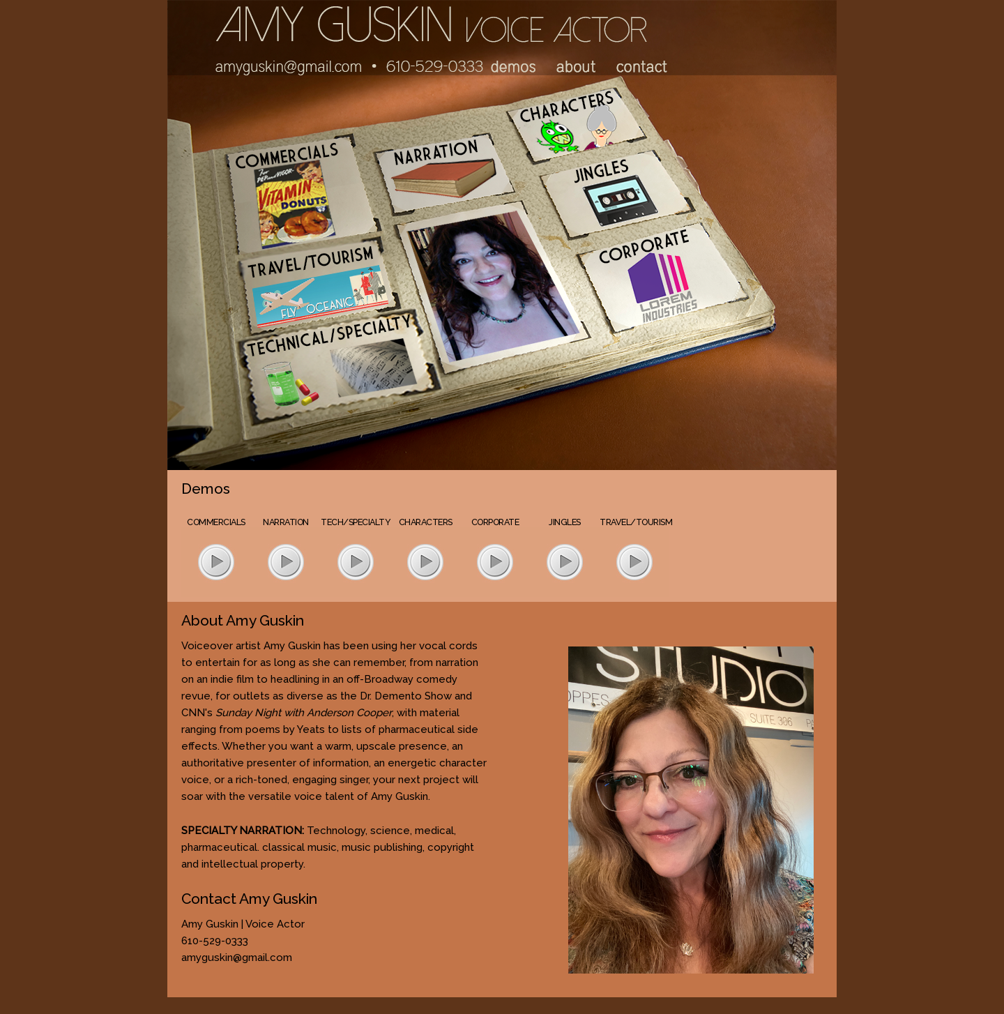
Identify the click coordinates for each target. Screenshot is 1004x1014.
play (216, 561)
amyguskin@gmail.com (236, 957)
